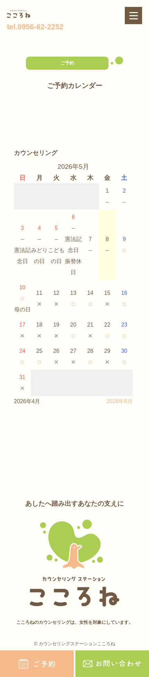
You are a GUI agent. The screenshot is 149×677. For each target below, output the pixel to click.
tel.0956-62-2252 (35, 27)
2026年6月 (119, 401)
